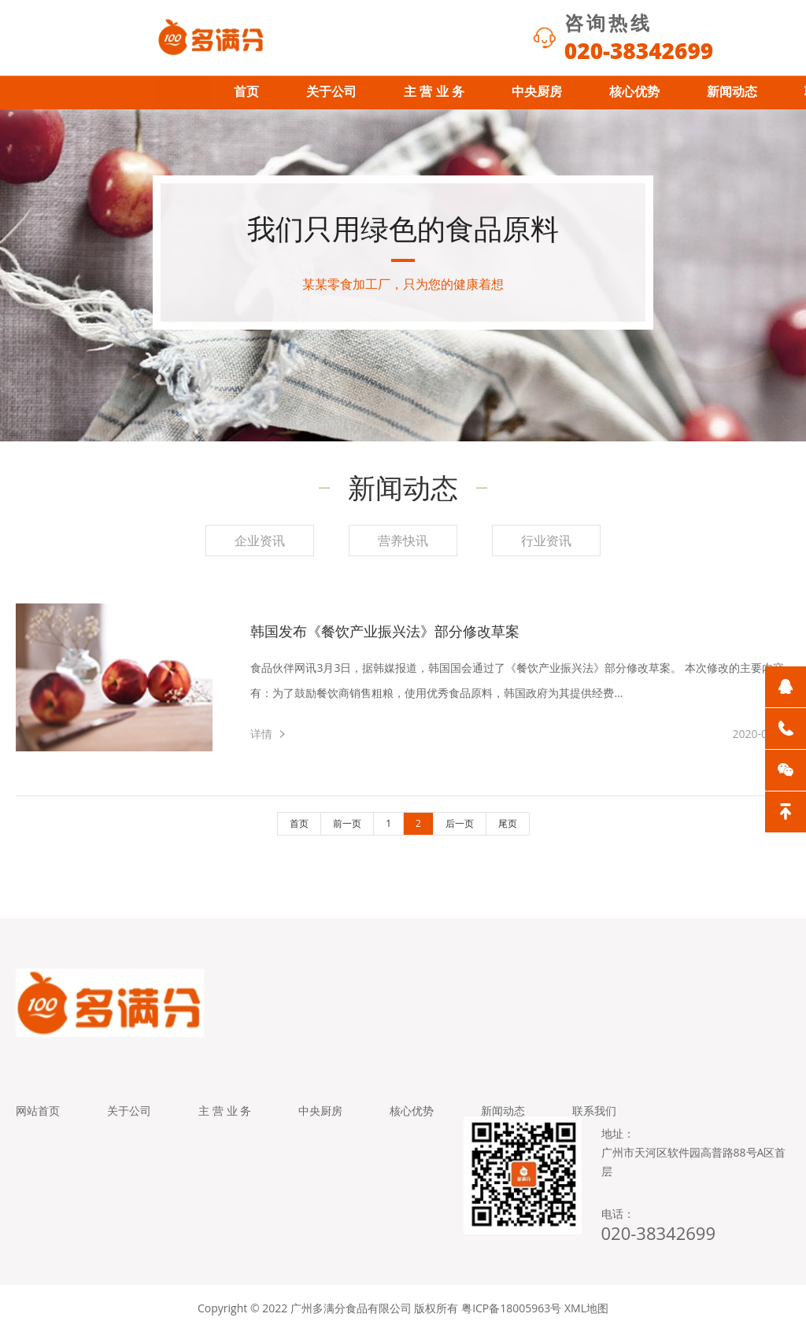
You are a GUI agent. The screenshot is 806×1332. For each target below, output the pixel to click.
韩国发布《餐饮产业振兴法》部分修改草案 (384, 631)
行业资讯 (546, 540)
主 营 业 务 (434, 91)
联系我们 (594, 1110)
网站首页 (38, 1110)
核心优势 (634, 91)
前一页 (347, 823)
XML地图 (586, 1308)
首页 (246, 91)
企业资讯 (260, 540)
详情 (261, 733)
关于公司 (331, 91)
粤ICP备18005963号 (511, 1308)
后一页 (460, 823)
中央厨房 (537, 91)
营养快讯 (403, 540)
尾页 (507, 823)
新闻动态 (732, 91)
